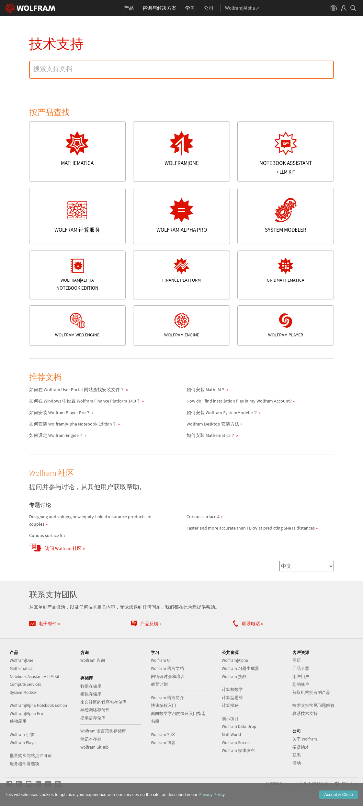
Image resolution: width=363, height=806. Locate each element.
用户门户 (300, 676)
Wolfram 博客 (163, 742)
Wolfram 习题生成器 (240, 668)
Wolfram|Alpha (235, 660)
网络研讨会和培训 (168, 676)
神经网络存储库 (95, 710)
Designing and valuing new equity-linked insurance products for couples (90, 520)
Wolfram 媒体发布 (238, 750)
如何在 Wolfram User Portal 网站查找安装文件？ (77, 389)
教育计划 (159, 684)
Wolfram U (160, 660)
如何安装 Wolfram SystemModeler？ (222, 412)
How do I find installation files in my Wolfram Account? (239, 401)
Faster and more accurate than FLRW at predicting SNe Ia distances (251, 528)
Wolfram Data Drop (239, 726)
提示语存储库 (93, 718)
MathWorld (231, 734)
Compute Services (25, 684)
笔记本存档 (90, 739)
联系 (296, 755)
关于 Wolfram (304, 739)
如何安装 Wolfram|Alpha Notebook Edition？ (73, 424)
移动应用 (18, 721)
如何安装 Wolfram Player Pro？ (59, 412)
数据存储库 (90, 686)
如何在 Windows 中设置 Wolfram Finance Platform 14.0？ (85, 401)
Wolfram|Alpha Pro (26, 713)
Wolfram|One (21, 660)
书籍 (155, 721)
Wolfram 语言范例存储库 (103, 731)
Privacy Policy (211, 794)
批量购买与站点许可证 (31, 755)
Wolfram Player (23, 742)
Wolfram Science (236, 742)
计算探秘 (230, 705)
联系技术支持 (305, 713)
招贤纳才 (300, 747)
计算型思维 (232, 697)
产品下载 (300, 668)
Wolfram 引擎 (22, 734)
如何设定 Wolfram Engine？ (56, 435)
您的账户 (300, 684)
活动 (296, 763)
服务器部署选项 (24, 763)
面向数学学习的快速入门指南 (178, 713)
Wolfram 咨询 (92, 660)
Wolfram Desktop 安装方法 (213, 424)
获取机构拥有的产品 (311, 692)
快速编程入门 (163, 705)
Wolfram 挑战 (234, 676)
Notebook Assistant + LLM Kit (34, 676)
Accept (338, 794)
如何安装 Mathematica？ (211, 435)
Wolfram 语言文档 (167, 668)
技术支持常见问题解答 (313, 705)
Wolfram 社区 (163, 734)
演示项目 (230, 718)
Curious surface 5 (45, 535)
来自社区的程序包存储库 (103, 702)
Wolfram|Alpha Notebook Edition (38, 705)
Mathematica (21, 668)
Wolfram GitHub (94, 747)
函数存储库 (90, 694)
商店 (296, 660)
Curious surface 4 (203, 517)
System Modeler (23, 692)
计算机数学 (232, 689)
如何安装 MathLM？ (206, 389)
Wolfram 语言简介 (167, 697)
